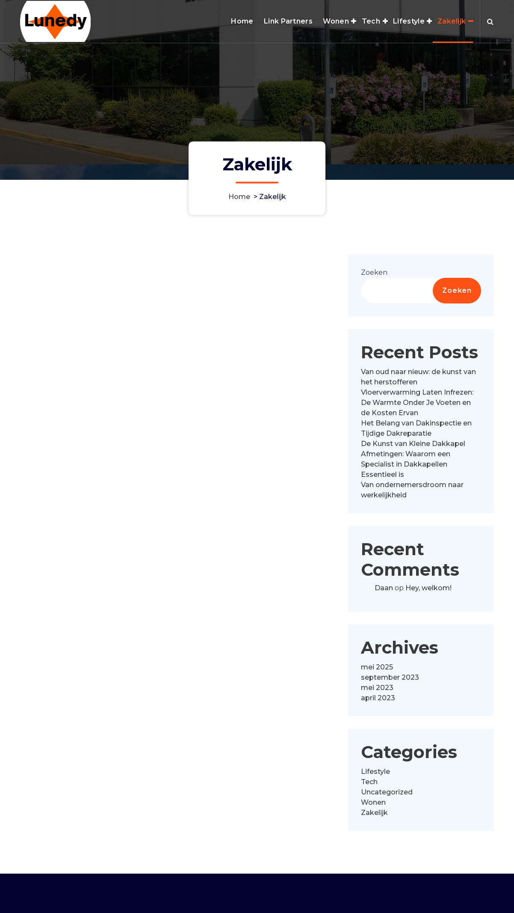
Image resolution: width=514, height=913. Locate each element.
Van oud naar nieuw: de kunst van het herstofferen (418, 381)
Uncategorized (387, 796)
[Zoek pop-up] (490, 21)
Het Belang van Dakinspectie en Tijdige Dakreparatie (416, 433)
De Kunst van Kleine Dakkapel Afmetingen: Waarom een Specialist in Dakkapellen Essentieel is (413, 463)
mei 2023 (377, 692)
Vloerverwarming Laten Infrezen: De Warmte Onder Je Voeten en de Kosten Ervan (417, 407)
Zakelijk (451, 21)
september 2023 (390, 682)
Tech (371, 21)
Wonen (336, 21)
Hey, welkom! (428, 593)
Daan (384, 593)
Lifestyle (409, 21)
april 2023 (378, 702)
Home (242, 21)
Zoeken (374, 277)
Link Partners (288, 21)
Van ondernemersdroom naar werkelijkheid (412, 494)
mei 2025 (377, 671)
